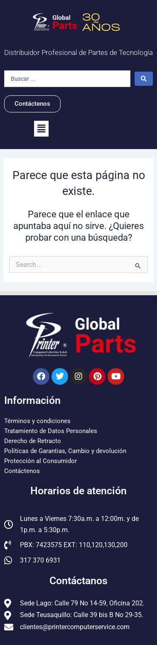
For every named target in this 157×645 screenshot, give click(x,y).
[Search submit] (144, 79)
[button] (41, 129)
